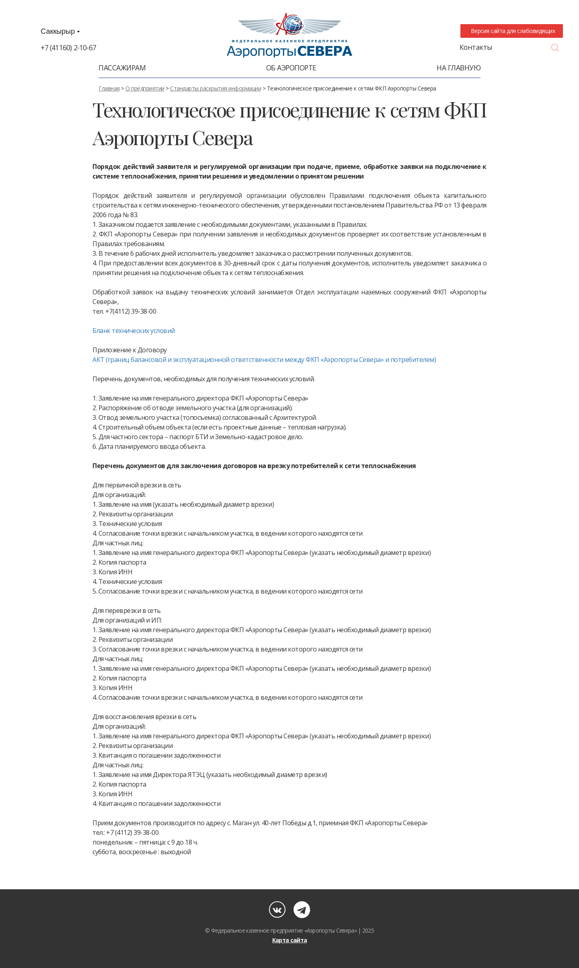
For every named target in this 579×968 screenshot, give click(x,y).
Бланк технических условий (133, 330)
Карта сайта (289, 940)
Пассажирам (122, 67)
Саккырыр (60, 31)
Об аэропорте (291, 67)
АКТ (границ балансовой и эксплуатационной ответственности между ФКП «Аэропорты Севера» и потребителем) (264, 359)
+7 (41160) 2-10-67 (68, 47)
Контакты (476, 47)
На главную (458, 67)
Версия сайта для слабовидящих (511, 31)
